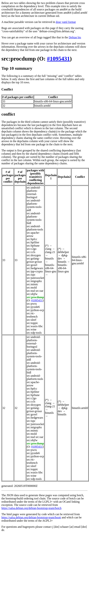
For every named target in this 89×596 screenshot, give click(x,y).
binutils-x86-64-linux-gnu (50, 268)
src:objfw (32, 293)
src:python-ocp (35, 310)
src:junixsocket (35, 277)
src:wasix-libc (35, 326)
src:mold (32, 287)
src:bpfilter (33, 242)
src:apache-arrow (33, 234)
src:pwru (32, 303)
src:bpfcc (32, 239)
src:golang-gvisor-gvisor (34, 260)
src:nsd (31, 290)
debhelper (63, 252)
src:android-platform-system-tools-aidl (34, 205)
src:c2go (31, 248)
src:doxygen (34, 255)
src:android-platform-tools (35, 228)
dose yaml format (66, 21)
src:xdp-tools (34, 332)
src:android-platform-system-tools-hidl (34, 218)
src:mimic (32, 284)
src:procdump (18, 58)
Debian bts (75, 37)
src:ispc (31, 274)
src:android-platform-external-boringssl (33, 192)
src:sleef (31, 319)
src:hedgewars (35, 268)
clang (48, 248)
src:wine (31, 329)
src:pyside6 (33, 306)
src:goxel (32, 264)
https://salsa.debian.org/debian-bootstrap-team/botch (31, 508)
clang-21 (50, 252)
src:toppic (32, 323)
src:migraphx (34, 281)
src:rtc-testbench (32, 315)
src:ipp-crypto (35, 271)
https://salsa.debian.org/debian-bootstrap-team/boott (31, 517)
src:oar (39, 290)
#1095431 (58, 58)
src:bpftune (33, 245)
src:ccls (31, 252)
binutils (49, 258)
